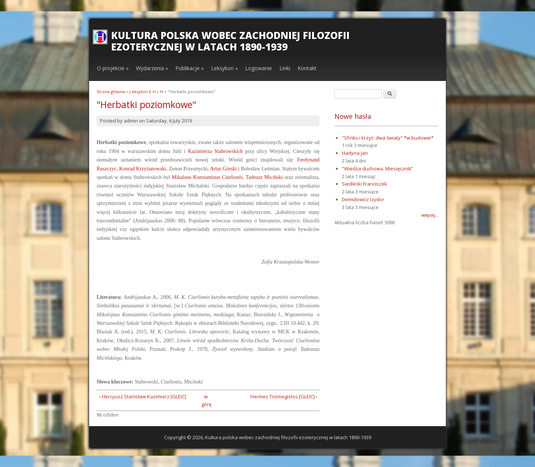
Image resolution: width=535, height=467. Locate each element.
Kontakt (307, 68)
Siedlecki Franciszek (364, 183)
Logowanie (258, 68)
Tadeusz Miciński (264, 177)
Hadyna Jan (355, 153)
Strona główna (111, 91)
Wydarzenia (152, 68)
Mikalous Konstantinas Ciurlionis (207, 177)
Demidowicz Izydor (363, 199)
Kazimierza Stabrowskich (215, 151)
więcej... (429, 215)
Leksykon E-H (142, 91)
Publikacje (189, 68)
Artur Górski (223, 169)
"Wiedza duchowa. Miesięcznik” (377, 168)
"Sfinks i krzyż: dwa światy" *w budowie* (388, 137)
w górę (205, 400)
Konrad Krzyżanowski (142, 169)
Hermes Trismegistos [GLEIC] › (283, 396)
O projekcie (113, 68)
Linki (284, 68)
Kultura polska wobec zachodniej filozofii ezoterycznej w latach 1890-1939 (230, 41)
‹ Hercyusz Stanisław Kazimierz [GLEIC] (142, 396)
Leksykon (224, 68)
